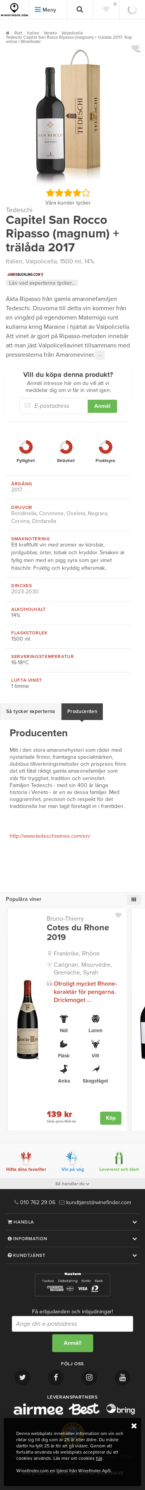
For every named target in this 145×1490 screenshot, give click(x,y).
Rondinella (23, 513)
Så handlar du (72, 1183)
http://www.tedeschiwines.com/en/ (50, 836)
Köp (111, 1118)
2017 (16, 489)
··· (100, 355)
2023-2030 (25, 591)
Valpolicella (41, 261)
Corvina (20, 521)
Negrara (97, 513)
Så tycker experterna (30, 711)
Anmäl (102, 406)
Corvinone (51, 513)
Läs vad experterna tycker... (42, 283)
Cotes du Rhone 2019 (78, 932)
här (99, 1458)
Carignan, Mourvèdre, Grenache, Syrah (83, 969)
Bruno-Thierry (65, 919)
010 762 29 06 (34, 1202)
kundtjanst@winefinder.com (95, 1202)
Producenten (82, 711)
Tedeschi (19, 210)
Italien (14, 261)
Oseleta (76, 513)
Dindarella (44, 521)
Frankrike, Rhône (77, 953)
